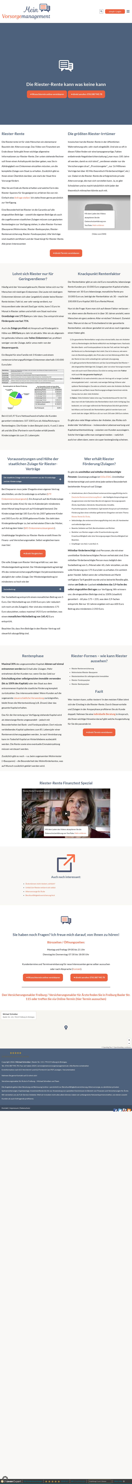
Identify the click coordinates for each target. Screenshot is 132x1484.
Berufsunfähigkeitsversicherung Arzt (40, 895)
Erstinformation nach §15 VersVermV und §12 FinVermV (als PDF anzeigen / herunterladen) (38, 1070)
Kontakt (77, 969)
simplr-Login (115, 11)
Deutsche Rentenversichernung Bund (87, 497)
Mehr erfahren (98, 225)
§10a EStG (105, 476)
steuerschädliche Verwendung (29, 698)
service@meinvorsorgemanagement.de (52, 1066)
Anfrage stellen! (22, 197)
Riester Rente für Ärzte (81, 516)
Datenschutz (25, 1108)
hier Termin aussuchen (91, 999)
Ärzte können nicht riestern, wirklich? (40, 884)
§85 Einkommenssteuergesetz (39, 528)
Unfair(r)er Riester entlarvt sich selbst (40, 887)
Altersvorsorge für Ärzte (35, 891)
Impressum (14, 1108)
